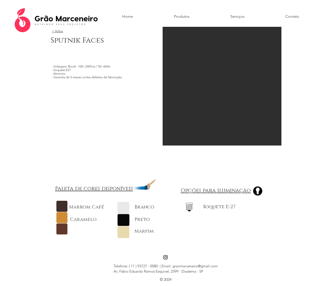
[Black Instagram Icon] (165, 257)
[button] (222, 86)
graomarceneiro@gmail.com (195, 266)
